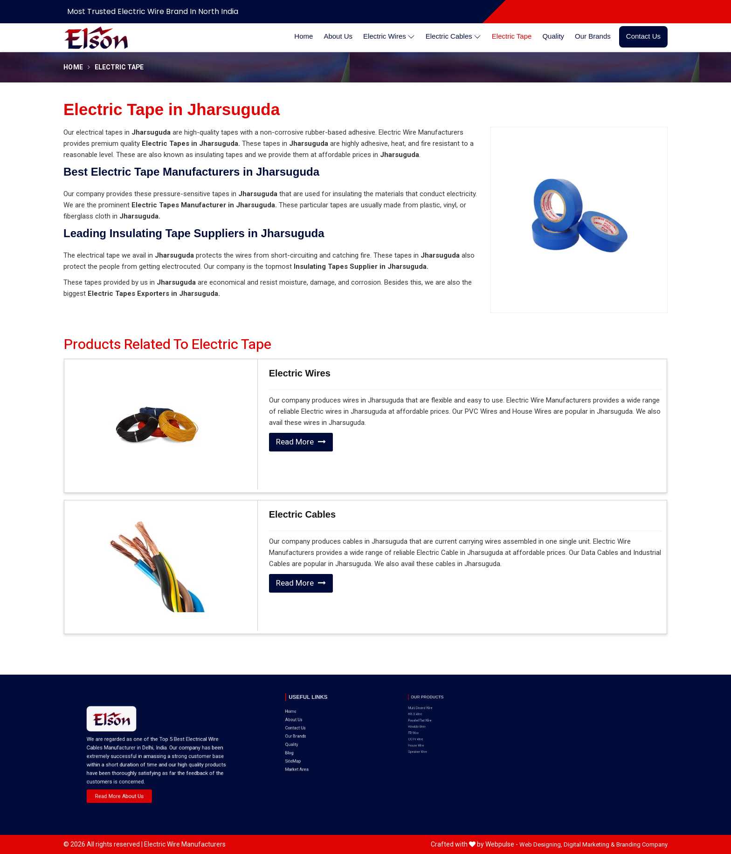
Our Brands (593, 36)
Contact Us (643, 36)
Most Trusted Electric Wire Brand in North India (152, 11)
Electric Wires (389, 36)
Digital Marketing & (589, 844)
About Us (338, 36)
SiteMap (302, 732)
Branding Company (642, 844)
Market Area (304, 737)
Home (303, 36)
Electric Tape (512, 36)
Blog (300, 728)
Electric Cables (453, 36)
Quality (553, 36)
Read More (301, 442)
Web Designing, (540, 844)
